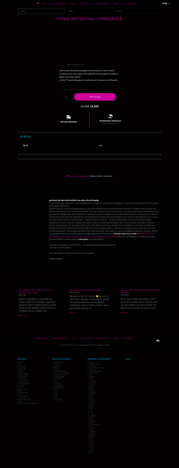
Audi (56, 391)
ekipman (91, 362)
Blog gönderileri (59, 362)
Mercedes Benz (94, 425)
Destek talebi (24, 380)
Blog (72, 3)
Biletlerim (23, 378)
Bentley (92, 377)
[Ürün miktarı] (67, 97)
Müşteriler (57, 368)
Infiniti (92, 403)
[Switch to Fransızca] (93, 65)
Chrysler (92, 384)
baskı (74, 338)
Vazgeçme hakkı (102, 338)
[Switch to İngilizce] (86, 65)
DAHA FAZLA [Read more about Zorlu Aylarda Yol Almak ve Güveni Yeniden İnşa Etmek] (23, 315)
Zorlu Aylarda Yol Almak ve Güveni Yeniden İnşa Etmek (35, 291)
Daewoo (92, 391)
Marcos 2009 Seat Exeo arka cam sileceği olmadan (140, 291)
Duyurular (58, 366)
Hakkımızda (118, 3)
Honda (92, 400)
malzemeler (83, 176)
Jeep (91, 408)
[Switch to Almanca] (90, 65)
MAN (91, 419)
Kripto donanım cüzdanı (97, 368)
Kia (91, 410)
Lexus (91, 417)
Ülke (55, 380)
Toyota (92, 449)
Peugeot (92, 432)
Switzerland (58, 386)
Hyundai (92, 401)
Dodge (92, 394)
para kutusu (22, 366)
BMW (91, 378)
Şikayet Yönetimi (60, 377)
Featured (57, 369)
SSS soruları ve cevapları (61, 373)
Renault (92, 435)
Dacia (91, 389)
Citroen (92, 386)
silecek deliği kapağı (58, 3)
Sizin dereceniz (23, 393)
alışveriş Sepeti (23, 396)
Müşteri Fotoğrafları (102, 3)
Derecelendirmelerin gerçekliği (28, 403)
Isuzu (91, 405)
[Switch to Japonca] (100, 65)
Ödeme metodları (42, 338)
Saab (91, 439)
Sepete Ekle (95, 97)
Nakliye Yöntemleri (60, 338)
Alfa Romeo (93, 373)
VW (91, 453)
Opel (56, 394)
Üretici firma (58, 389)
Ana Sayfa (73, 176)
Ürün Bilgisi (58, 378)
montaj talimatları (60, 375)
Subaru (92, 446)
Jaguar (92, 407)
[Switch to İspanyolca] (104, 65)
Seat (56, 396)
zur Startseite (129, 338)
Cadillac (92, 380)
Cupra (92, 387)
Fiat (91, 396)
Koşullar (116, 338)
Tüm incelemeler (24, 389)
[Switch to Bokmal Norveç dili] (107, 65)
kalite (44, 3)
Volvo (91, 451)
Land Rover (93, 416)
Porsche (92, 433)
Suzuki (92, 448)
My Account (132, 3)
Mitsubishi (92, 369)
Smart (92, 444)
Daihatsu (92, 393)
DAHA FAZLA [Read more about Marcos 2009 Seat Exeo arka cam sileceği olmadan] (125, 312)
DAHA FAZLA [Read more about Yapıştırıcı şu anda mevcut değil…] (74, 313)
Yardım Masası (84, 3)
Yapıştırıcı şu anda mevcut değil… (85, 289)
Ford (56, 393)
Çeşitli (57, 364)
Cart (20, 364)
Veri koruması (86, 338)
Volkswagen (58, 400)
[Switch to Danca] (111, 65)
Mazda (92, 423)
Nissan (92, 428)
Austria (57, 382)
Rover (91, 437)
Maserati (92, 421)
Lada (91, 412)
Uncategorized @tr (59, 387)
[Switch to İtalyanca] (97, 65)
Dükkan (21, 362)
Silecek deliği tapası (61, 371)
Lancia (92, 414)
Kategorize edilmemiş (95, 364)
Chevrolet (93, 382)
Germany (58, 384)
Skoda (57, 398)
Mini (91, 426)
